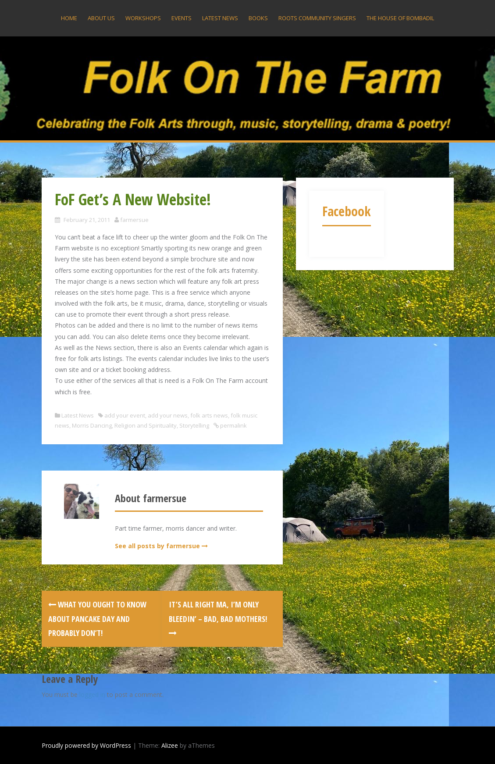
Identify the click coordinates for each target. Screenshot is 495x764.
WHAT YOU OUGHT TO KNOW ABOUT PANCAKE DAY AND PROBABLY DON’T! (97, 618)
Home (69, 18)
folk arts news (209, 415)
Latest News (220, 18)
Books (258, 18)
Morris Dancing (92, 425)
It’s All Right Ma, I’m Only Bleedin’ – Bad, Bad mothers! (218, 618)
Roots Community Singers (317, 18)
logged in (92, 694)
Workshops (143, 18)
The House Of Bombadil (400, 18)
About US (101, 18)
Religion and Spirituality (145, 425)
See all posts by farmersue (157, 546)
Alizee (169, 745)
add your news (168, 415)
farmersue (134, 220)
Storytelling (194, 425)
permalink (233, 425)
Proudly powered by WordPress (86, 745)
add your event (124, 415)
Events (181, 18)
